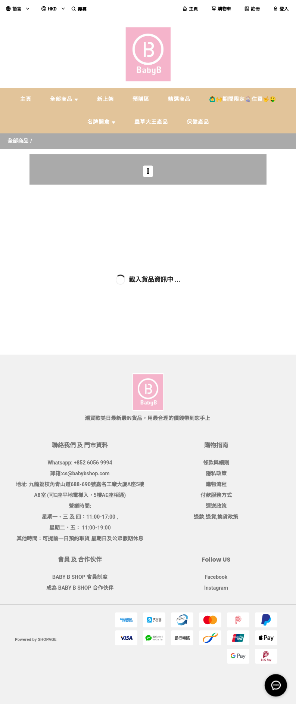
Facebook (216, 577)
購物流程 (216, 484)
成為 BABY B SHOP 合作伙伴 (79, 588)
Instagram (216, 588)
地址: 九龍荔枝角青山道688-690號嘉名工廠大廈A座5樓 (80, 484)
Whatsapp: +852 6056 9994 (80, 463)
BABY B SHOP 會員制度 (80, 577)
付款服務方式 (216, 495)
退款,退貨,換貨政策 (216, 517)
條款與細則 (216, 463)
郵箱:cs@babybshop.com (79, 473)
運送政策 (216, 506)
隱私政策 (216, 473)
